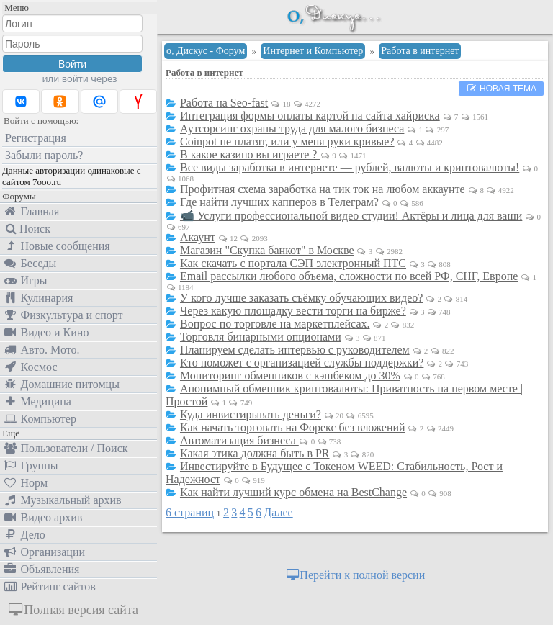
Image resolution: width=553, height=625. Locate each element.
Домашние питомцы (61, 384)
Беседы (29, 263)
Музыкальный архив (62, 500)
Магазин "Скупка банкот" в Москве (267, 250)
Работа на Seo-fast (224, 102)
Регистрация (35, 138)
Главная (31, 211)
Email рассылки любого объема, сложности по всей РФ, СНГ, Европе (349, 276)
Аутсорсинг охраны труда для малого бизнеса (292, 128)
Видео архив (42, 517)
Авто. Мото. (41, 349)
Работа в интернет (420, 50)
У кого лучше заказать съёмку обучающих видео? (301, 298)
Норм (25, 483)
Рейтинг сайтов (49, 586)
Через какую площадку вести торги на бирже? (293, 311)
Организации (44, 552)
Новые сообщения (56, 246)
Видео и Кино (46, 332)
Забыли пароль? (44, 155)
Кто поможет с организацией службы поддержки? (301, 362)
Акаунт (197, 237)
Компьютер (39, 419)
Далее (278, 512)
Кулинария (38, 298)
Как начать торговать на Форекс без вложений (292, 427)
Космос (30, 367)
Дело (24, 535)
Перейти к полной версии (355, 575)
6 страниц (190, 512)
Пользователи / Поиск (65, 448)
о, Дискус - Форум (205, 50)
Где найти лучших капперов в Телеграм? (279, 202)
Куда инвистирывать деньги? (250, 414)
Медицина (37, 401)
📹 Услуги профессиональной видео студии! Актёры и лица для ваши (351, 216)
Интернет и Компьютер (313, 50)
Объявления (41, 569)
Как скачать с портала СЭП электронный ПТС (293, 263)
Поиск (26, 228)
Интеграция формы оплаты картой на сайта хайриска (310, 115)
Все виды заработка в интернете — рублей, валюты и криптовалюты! (349, 167)
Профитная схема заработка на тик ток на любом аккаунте (324, 189)
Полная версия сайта (72, 610)
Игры (25, 280)
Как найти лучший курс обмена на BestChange (293, 492)
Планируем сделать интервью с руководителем (295, 349)
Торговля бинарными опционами (260, 337)
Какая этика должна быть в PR (255, 453)
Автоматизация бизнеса (239, 440)
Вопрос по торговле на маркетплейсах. (275, 324)
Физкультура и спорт (63, 315)
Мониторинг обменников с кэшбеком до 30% (290, 375)
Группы (30, 465)
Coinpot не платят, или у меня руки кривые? (287, 141)
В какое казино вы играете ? (250, 154)
